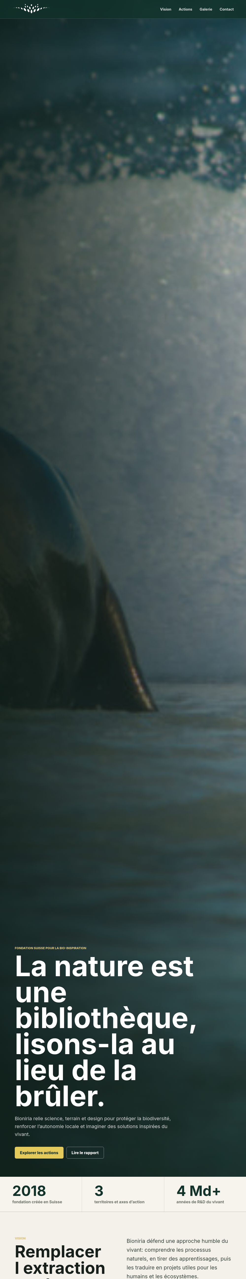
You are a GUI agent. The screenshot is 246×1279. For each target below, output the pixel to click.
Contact (227, 9)
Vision (165, 9)
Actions (185, 9)
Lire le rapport (85, 1152)
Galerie (206, 9)
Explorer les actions (39, 1152)
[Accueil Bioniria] (32, 9)
